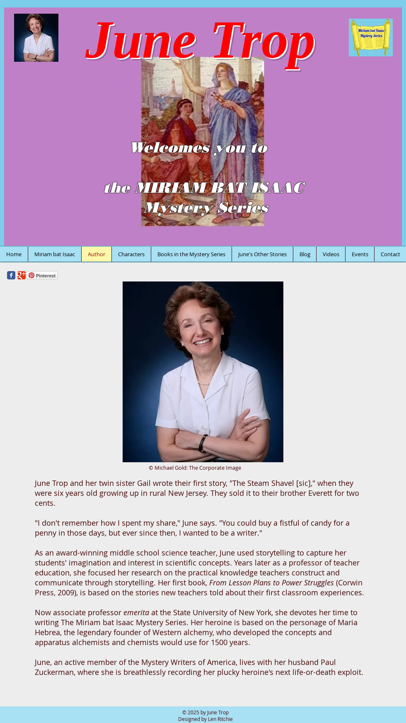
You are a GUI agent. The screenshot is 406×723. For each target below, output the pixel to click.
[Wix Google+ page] (21, 275)
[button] (203, 126)
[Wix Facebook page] (11, 275)
